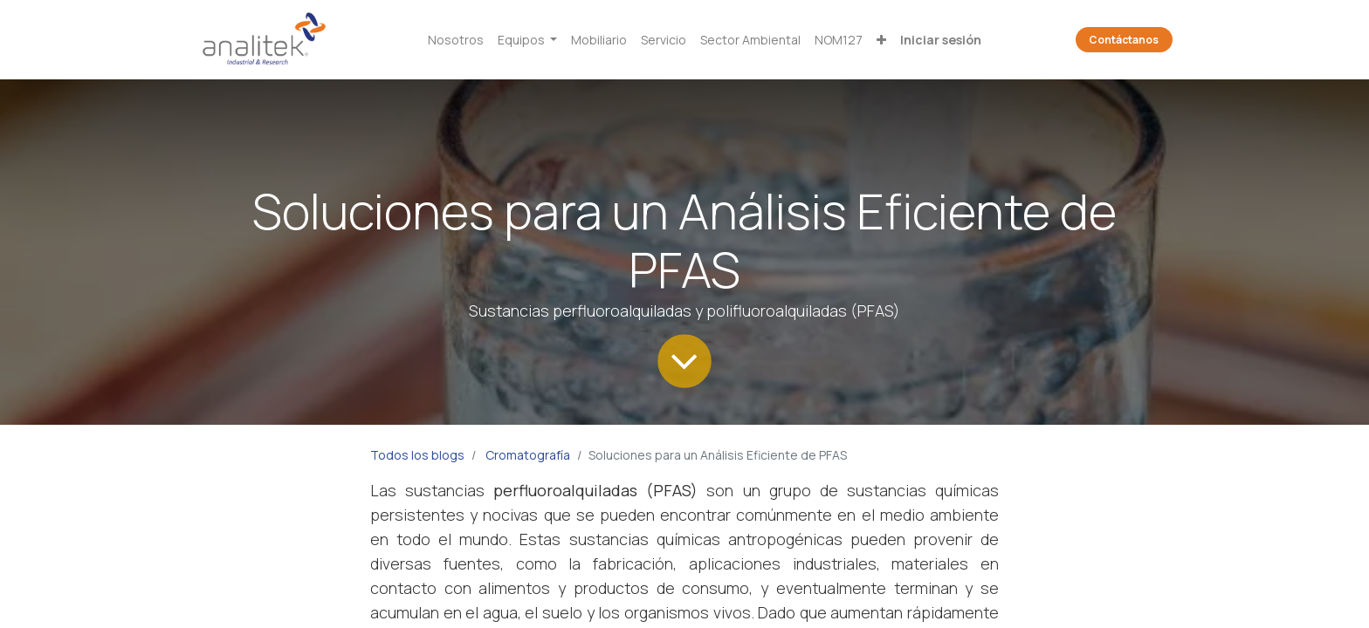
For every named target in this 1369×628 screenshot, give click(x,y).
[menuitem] (456, 40)
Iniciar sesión (940, 39)
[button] (881, 40)
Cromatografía (527, 455)
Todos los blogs (417, 455)
